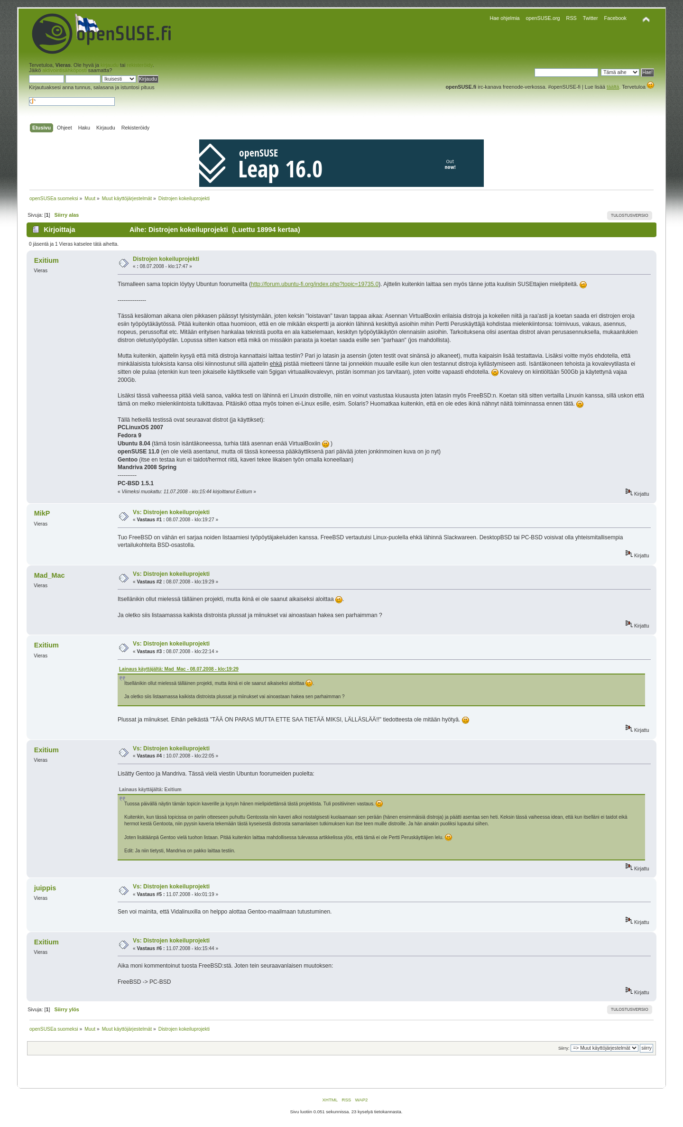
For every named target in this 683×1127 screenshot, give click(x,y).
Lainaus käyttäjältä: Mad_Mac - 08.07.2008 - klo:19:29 (179, 669)
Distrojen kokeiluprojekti (166, 259)
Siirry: (563, 1048)
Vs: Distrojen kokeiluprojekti (171, 512)
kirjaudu (110, 65)
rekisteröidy (139, 65)
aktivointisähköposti (64, 70)
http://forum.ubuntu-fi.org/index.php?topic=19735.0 (314, 284)
